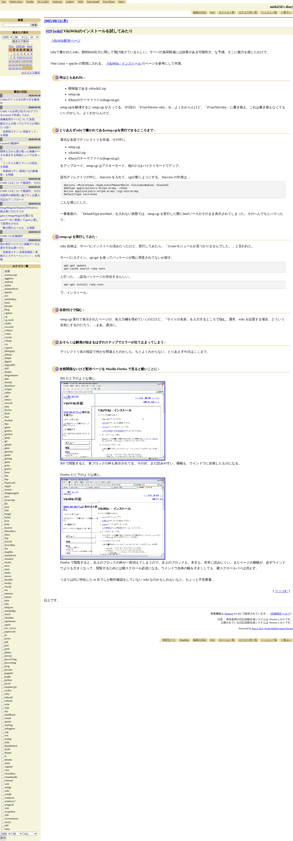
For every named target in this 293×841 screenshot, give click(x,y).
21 (10, 64)
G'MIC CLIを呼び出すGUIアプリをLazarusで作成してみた (19, 113)
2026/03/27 (34, 147)
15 (13, 60)
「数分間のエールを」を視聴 (17, 227)
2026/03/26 (34, 178)
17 (20, 60)
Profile (30, 1)
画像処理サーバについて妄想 (17, 119)
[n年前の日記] (81, 21)
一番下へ (286, 12)
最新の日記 (199, 12)
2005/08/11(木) (56, 21)
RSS (212, 12)
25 (24, 64)
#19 (49, 31)
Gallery (70, 1)
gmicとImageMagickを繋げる (16, 215)
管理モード (169, 644)
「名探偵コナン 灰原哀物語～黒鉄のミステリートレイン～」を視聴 (20, 256)
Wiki (80, 1)
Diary (121, 1)
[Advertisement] (219, 658)
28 (10, 68)
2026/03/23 (34, 231)
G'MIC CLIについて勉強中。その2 (20, 190)
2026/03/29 (34, 107)
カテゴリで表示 (30, 72)
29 (13, 68)
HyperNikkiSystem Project (279, 632)
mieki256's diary (281, 7)
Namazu (228, 617)
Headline (184, 644)
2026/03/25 (34, 186)
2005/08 (20, 46)
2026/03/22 (34, 240)
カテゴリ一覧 (20, 266)
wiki (57, 31)
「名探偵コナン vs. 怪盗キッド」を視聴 (19, 133)
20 (31, 60)
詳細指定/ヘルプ (280, 617)
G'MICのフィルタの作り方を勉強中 (19, 101)
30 (17, 68)
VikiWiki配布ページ (66, 40)
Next (29, 46)
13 (31, 57)
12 (27, 57)
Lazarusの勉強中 (9, 143)
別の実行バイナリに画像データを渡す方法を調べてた (20, 246)
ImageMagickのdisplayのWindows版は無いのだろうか (19, 209)
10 (20, 57)
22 (13, 64)
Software (57, 1)
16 (17, 60)
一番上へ (286, 644)
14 (10, 60)
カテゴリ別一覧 (248, 12)
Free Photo (109, 1)
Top (4, 1)
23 (17, 64)
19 (27, 60)
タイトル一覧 (227, 12)
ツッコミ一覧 (269, 12)
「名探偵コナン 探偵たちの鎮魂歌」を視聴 (19, 172)
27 (31, 64)
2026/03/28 (34, 139)
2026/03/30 (34, 95)
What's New (16, 1)
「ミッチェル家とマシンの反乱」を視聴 (20, 165)
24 (20, 64)
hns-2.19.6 (257, 632)
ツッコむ (281, 595)
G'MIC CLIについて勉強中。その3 (20, 182)
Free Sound (93, 1)
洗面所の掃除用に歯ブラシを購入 (20, 195)
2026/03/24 (34, 203)
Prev (11, 46)
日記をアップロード (12, 199)
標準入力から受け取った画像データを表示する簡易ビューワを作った (20, 155)
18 (24, 60)
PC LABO (43, 1)
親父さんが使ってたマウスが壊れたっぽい (20, 125)
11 (24, 57)
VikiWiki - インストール (124, 63)
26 (27, 64)
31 (20, 68)
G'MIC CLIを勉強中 (11, 235)
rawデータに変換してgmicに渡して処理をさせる (19, 221)
